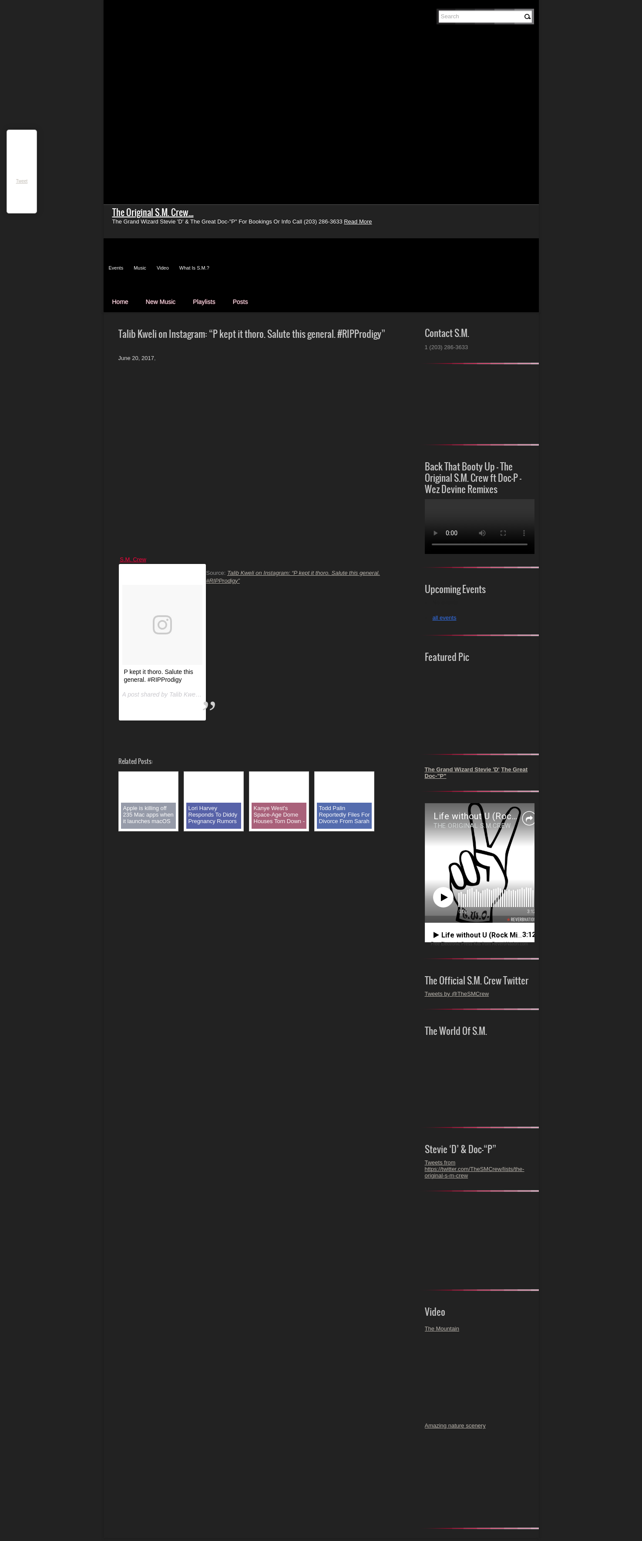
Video (163, 267)
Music (140, 267)
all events (445, 617)
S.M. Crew (133, 559)
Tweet (22, 181)
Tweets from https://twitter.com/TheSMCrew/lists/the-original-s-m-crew (474, 1169)
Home (120, 301)
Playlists (204, 301)
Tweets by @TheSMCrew (457, 994)
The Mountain (442, 1328)
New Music (160, 301)
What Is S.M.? (194, 267)
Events (116, 267)
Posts (240, 301)
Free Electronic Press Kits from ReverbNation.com (479, 943)
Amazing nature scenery (455, 1425)
